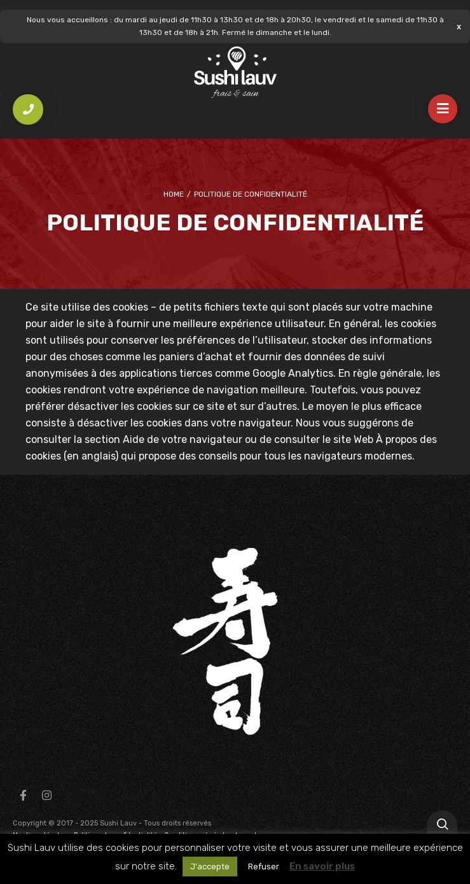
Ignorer (459, 26)
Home (173, 194)
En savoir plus (322, 866)
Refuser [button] (263, 866)
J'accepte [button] (210, 866)
